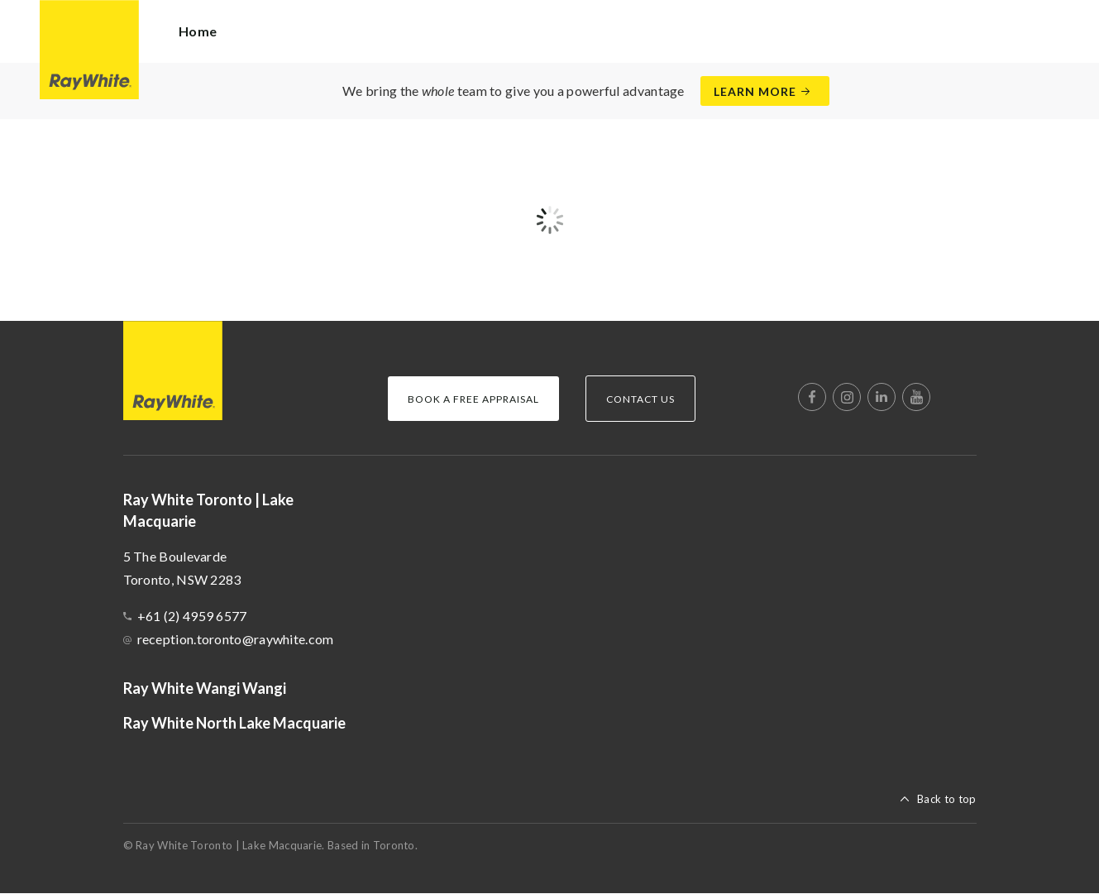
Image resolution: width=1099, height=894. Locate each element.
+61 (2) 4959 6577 (192, 616)
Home (198, 31)
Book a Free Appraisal (473, 399)
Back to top (946, 799)
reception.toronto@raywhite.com (235, 639)
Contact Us (640, 399)
